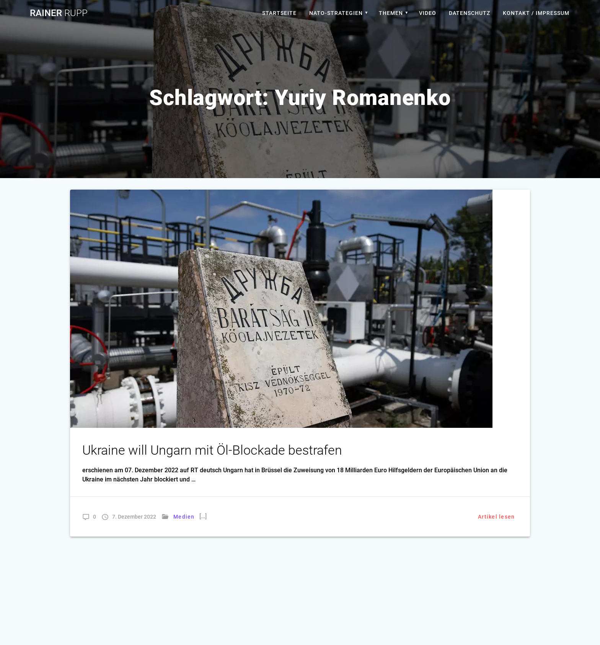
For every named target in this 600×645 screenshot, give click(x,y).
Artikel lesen (496, 517)
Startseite (279, 13)
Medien (184, 517)
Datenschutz (469, 13)
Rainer (59, 13)
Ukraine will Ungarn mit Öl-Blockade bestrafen (212, 450)
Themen (391, 13)
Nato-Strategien (336, 13)
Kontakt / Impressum (536, 13)
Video (427, 13)
